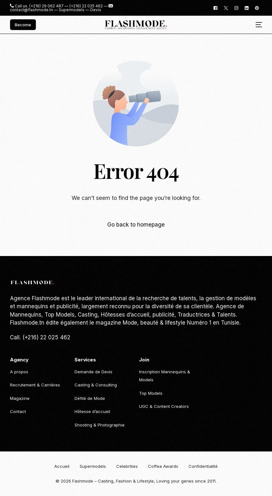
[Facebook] (215, 7)
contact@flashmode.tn (31, 10)
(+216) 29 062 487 (46, 6)
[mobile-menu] (256, 24)
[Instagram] (236, 7)
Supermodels (71, 10)
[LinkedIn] (246, 7)
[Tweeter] (226, 7)
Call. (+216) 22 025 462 (40, 337)
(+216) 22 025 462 (86, 6)
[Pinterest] (257, 7)
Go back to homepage (136, 224)
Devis (95, 10)
